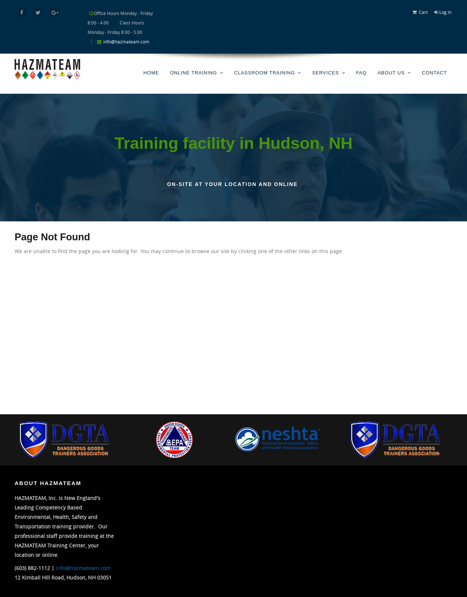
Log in (445, 12)
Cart (423, 12)
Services (325, 72)
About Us (391, 72)
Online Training (193, 72)
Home (151, 72)
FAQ (361, 72)
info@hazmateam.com (126, 41)
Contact (434, 72)
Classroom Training (264, 72)
